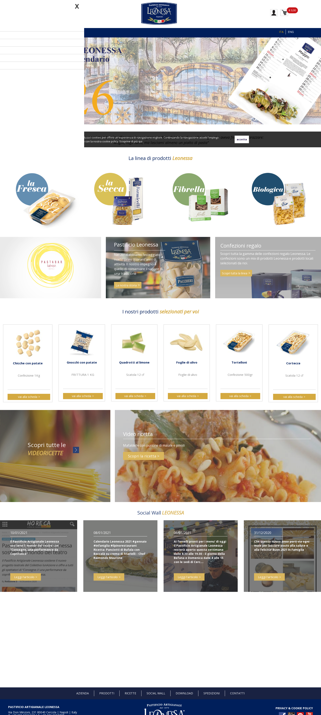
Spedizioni (211, 693)
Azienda (82, 693)
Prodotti (106, 693)
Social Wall (156, 693)
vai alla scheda (27, 397)
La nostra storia (126, 289)
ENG (291, 32)
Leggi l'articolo (24, 580)
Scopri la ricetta (142, 459)
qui (140, 141)
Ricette (130, 693)
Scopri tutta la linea (234, 276)
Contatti (237, 693)
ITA (281, 32)
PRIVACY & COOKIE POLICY (294, 708)
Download (184, 693)
